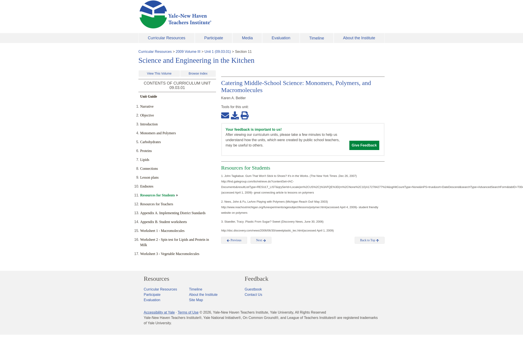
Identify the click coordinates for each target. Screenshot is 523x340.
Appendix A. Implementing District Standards (173, 213)
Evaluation (281, 38)
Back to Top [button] (369, 240)
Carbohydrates (150, 142)
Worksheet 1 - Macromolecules (162, 231)
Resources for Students (157, 195)
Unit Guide (148, 96)
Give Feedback (364, 145)
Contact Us (253, 295)
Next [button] (261, 240)
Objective (147, 115)
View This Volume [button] (159, 73)
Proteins (146, 151)
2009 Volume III (188, 51)
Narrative (146, 106)
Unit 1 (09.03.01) (217, 51)
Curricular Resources (166, 38)
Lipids (144, 160)
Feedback (256, 278)
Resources (156, 278)
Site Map (196, 300)
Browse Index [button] (198, 73)
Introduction (149, 124)
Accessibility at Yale (159, 312)
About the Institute (359, 38)
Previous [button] (234, 240)
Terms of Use (188, 312)
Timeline (316, 38)
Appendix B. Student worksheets (163, 222)
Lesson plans (149, 177)
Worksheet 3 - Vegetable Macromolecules (169, 254)
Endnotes (146, 186)
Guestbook (253, 289)
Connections (149, 168)
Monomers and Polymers (158, 133)
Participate (213, 38)
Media (247, 38)
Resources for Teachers (156, 204)
